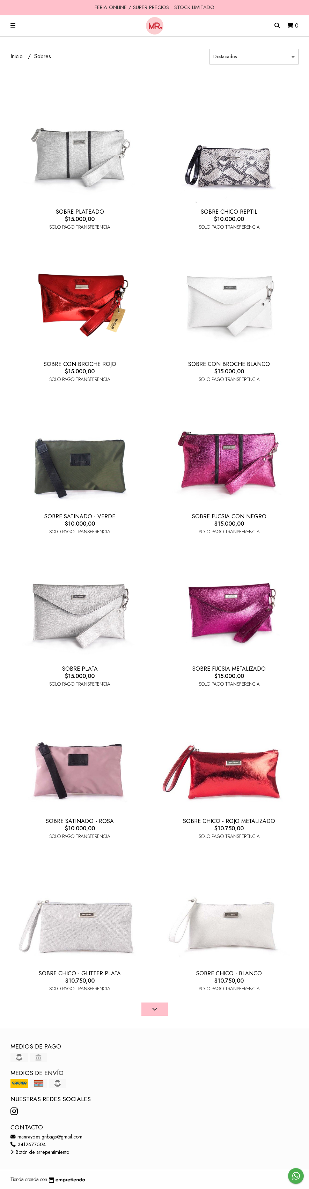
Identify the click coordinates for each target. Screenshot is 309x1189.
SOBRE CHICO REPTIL (229, 212)
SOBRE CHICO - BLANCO (229, 973)
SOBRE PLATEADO (80, 212)
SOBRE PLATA (80, 669)
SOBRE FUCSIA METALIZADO (229, 669)
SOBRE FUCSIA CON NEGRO (229, 516)
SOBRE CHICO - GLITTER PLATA (80, 973)
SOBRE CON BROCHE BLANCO (229, 364)
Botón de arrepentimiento (39, 1152)
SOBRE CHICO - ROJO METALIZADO (229, 821)
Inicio (17, 56)
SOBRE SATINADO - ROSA (80, 821)
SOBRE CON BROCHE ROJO (80, 364)
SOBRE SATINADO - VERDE (79, 516)
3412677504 (28, 1144)
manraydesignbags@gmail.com (46, 1136)
